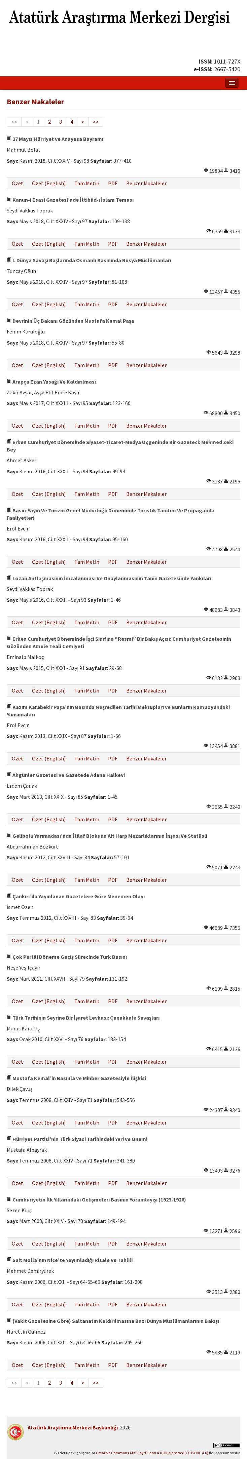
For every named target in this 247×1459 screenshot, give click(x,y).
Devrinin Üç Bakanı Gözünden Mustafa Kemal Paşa (70, 320)
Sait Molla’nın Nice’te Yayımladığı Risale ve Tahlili (70, 1260)
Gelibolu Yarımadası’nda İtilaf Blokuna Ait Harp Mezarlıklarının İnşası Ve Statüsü (107, 835)
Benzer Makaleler (146, 183)
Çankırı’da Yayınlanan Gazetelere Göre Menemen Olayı (76, 896)
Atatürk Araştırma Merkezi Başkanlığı (73, 1427)
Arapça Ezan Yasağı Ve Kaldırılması (51, 381)
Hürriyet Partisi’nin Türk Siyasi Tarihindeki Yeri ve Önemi (77, 1139)
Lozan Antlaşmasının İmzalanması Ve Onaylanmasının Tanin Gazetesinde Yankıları (109, 578)
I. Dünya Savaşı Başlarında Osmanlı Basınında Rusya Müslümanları (89, 260)
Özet (17, 183)
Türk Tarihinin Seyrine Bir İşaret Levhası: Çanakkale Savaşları (83, 1017)
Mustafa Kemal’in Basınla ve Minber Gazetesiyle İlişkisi (76, 1078)
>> (96, 121)
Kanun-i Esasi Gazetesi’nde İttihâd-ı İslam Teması (70, 199)
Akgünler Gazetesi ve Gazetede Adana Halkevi (66, 775)
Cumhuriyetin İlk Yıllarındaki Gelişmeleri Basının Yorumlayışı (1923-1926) (96, 1199)
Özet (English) (49, 183)
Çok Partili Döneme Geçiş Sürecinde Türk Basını (67, 956)
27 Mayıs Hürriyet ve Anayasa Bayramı (55, 138)
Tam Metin (86, 183)
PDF (112, 183)
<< (14, 121)
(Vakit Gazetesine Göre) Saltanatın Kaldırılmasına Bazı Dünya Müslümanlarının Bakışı (113, 1320)
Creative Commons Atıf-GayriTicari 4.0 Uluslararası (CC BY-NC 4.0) (152, 1452)
